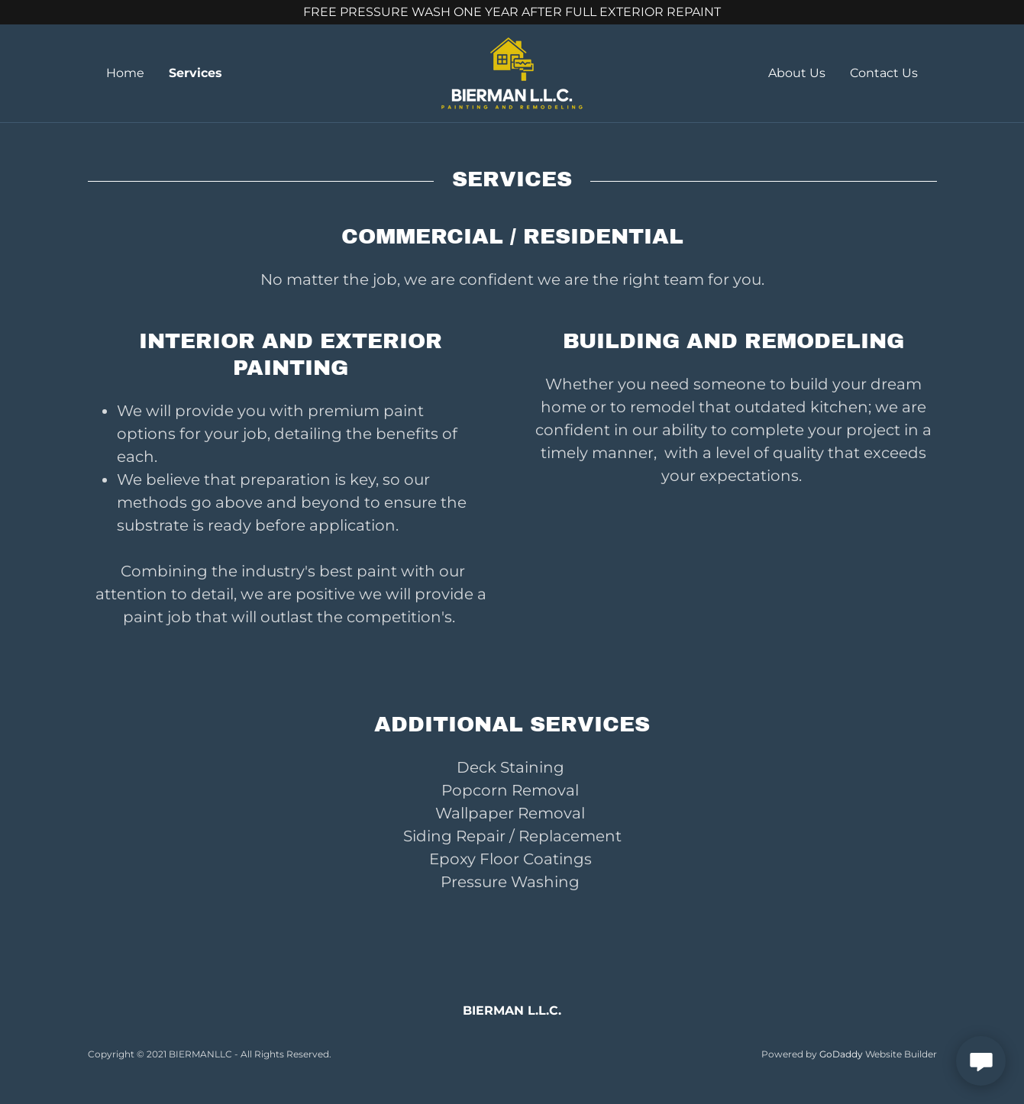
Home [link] (125, 73)
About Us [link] (796, 73)
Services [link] (195, 73)
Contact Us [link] (884, 73)
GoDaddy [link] (841, 1054)
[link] (512, 72)
